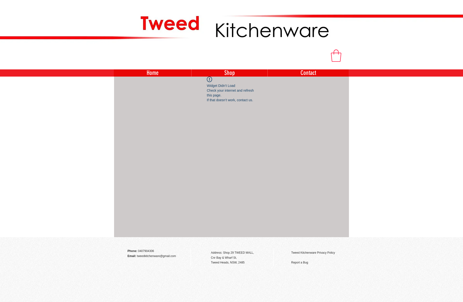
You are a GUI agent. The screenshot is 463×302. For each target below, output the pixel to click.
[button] (336, 56)
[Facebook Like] (335, 242)
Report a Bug (299, 262)
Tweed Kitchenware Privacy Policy (313, 252)
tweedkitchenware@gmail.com (156, 256)
